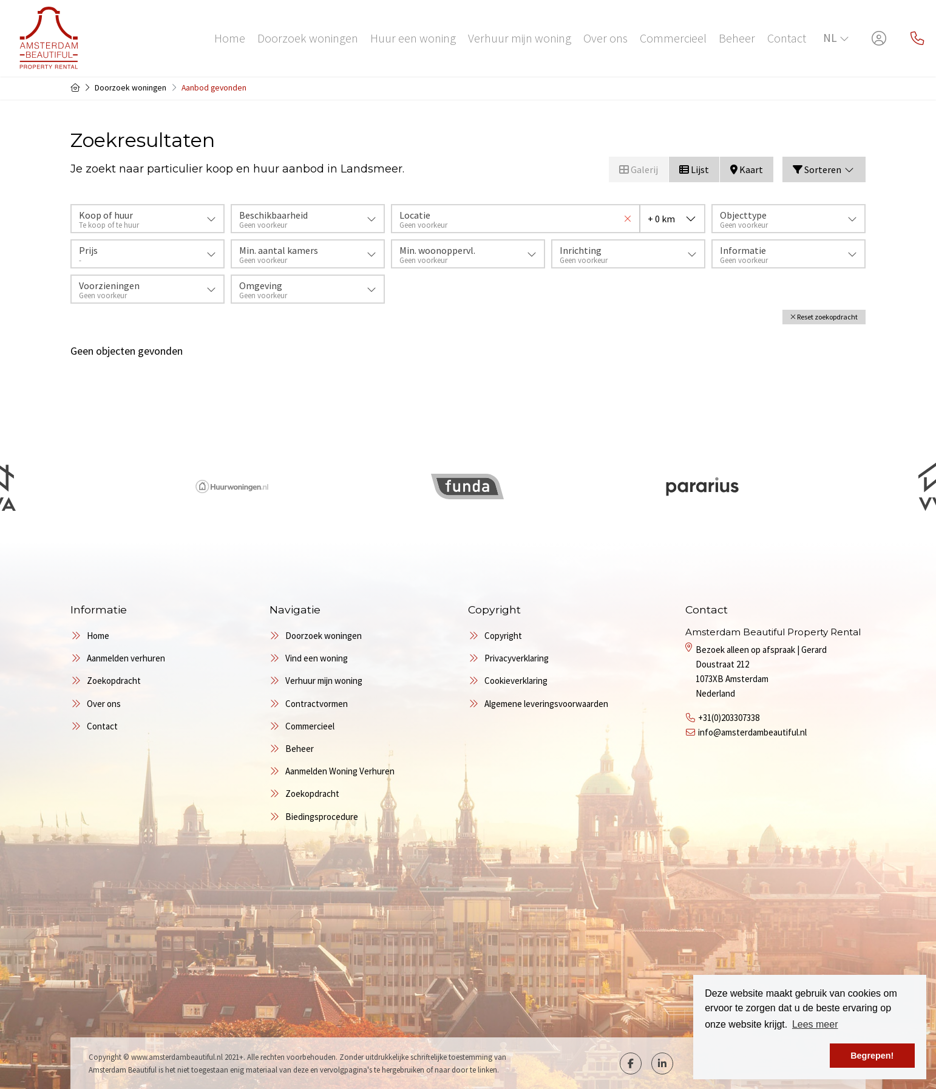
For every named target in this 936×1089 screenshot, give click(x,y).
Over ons (605, 38)
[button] (824, 317)
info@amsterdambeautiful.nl (752, 732)
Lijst (694, 169)
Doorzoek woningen (307, 38)
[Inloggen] (879, 38)
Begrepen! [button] (872, 1055)
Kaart (746, 169)
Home (229, 38)
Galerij (638, 169)
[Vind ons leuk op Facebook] (631, 1063)
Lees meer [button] (815, 1024)
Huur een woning (413, 38)
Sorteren (824, 169)
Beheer (737, 38)
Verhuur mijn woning (519, 38)
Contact (786, 38)
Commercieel (673, 38)
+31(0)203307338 (728, 717)
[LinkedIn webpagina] (662, 1063)
